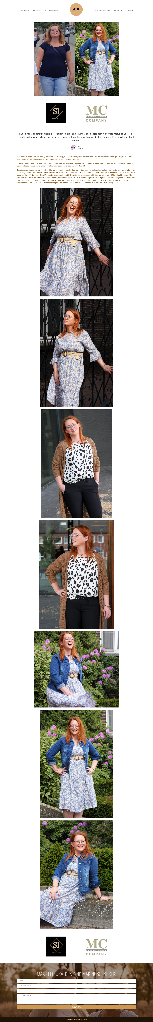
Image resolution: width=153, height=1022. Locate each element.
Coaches (36, 11)
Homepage (25, 11)
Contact (129, 11)
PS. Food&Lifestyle (102, 11)
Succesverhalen (51, 11)
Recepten (118, 11)
